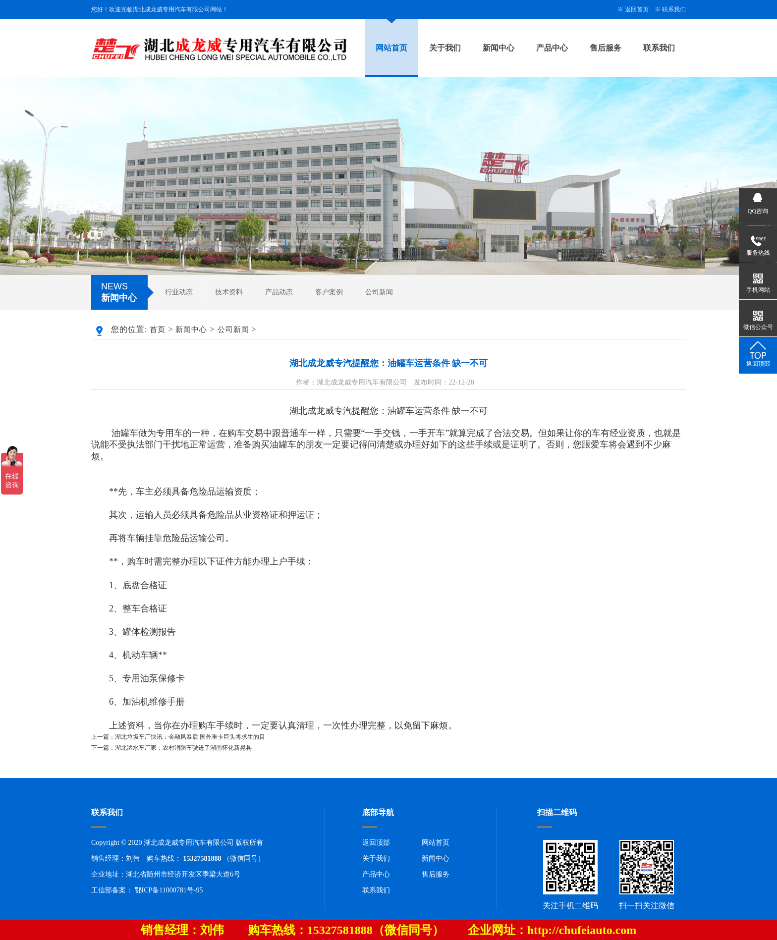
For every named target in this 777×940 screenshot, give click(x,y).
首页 (158, 329)
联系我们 (674, 9)
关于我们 (445, 48)
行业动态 (179, 292)
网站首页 (391, 48)
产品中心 (552, 48)
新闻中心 (498, 48)
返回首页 (637, 9)
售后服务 (605, 48)
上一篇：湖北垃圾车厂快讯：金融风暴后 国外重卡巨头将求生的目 (178, 736)
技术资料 (229, 292)
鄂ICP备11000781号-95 (169, 890)
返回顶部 (376, 842)
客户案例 (329, 292)
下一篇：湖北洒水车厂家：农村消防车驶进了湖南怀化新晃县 (171, 747)
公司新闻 (379, 292)
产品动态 (279, 292)
